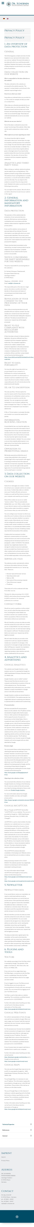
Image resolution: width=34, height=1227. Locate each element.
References (5, 1130)
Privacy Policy (5, 1160)
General (4, 1136)
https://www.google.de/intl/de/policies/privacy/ (17, 1109)
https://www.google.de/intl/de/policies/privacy (17, 1009)
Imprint (3, 1157)
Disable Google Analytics (18, 790)
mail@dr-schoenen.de (14, 283)
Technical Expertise (8, 1124)
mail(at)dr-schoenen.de (7, 1203)
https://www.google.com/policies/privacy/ (16, 1061)
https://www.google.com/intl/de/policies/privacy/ (18, 877)
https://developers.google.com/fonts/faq (15, 1057)
